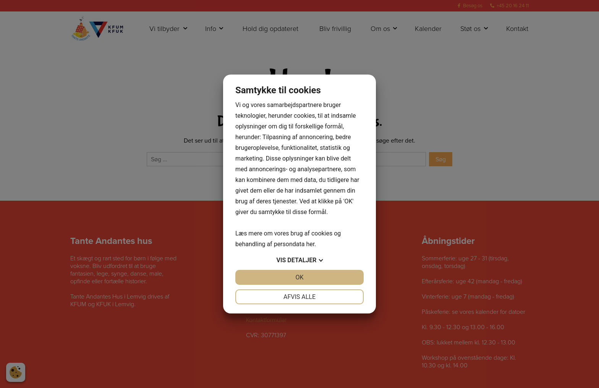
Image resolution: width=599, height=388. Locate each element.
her (310, 244)
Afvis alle (299, 296)
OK (299, 277)
